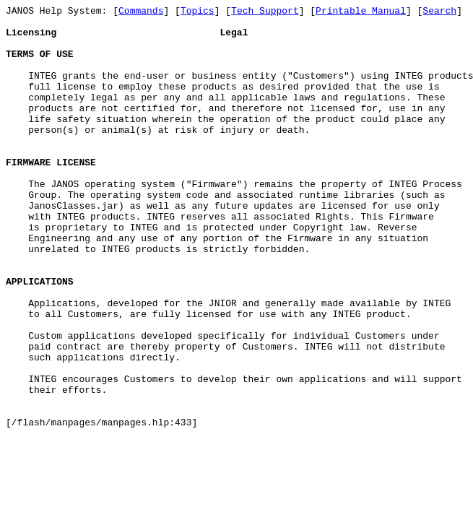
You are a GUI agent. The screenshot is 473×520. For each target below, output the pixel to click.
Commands (140, 12)
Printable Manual (361, 12)
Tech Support (265, 12)
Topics (197, 12)
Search (439, 12)
